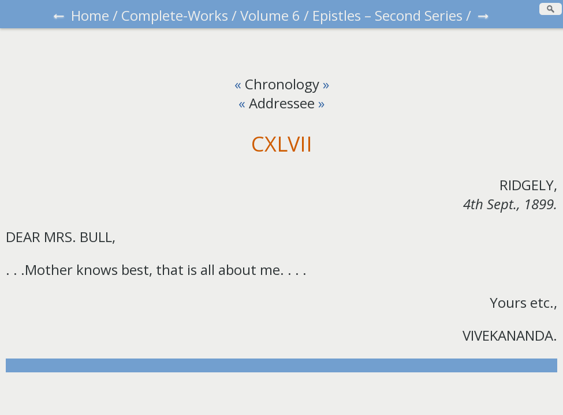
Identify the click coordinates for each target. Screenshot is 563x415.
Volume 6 (270, 15)
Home (90, 15)
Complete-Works (174, 15)
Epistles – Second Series (387, 15)
